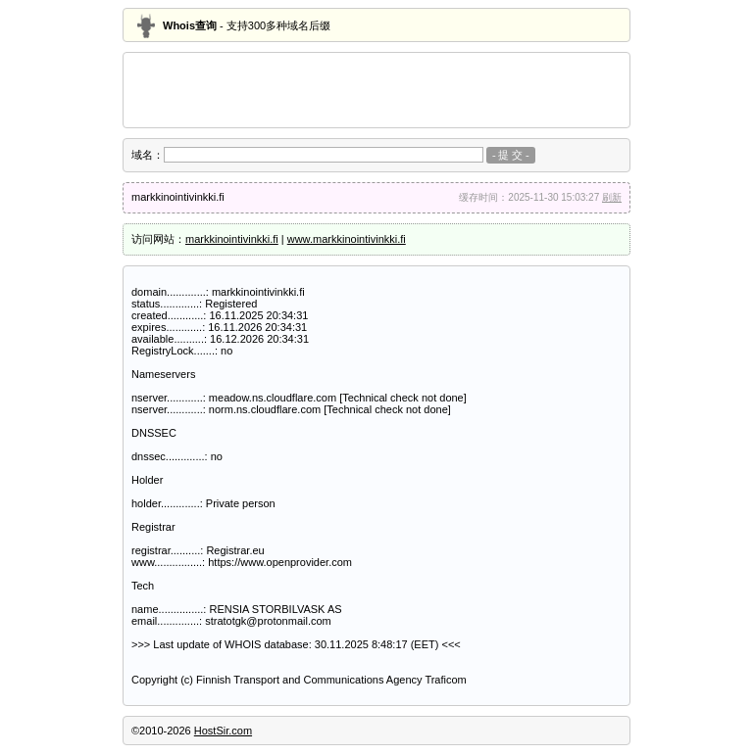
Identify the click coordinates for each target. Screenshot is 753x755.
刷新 (612, 197)
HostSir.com (223, 730)
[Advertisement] (376, 90)
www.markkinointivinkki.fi (346, 239)
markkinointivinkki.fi (231, 239)
